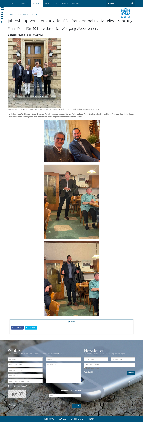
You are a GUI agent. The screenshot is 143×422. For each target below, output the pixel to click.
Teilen (71, 322)
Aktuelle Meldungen (29, 15)
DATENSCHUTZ (77, 419)
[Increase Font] (2, 17)
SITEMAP (91, 419)
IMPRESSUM (49, 419)
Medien (48, 3)
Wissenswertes (62, 3)
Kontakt (75, 3)
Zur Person (23, 3)
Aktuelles (37, 3)
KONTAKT (63, 419)
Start (12, 3)
